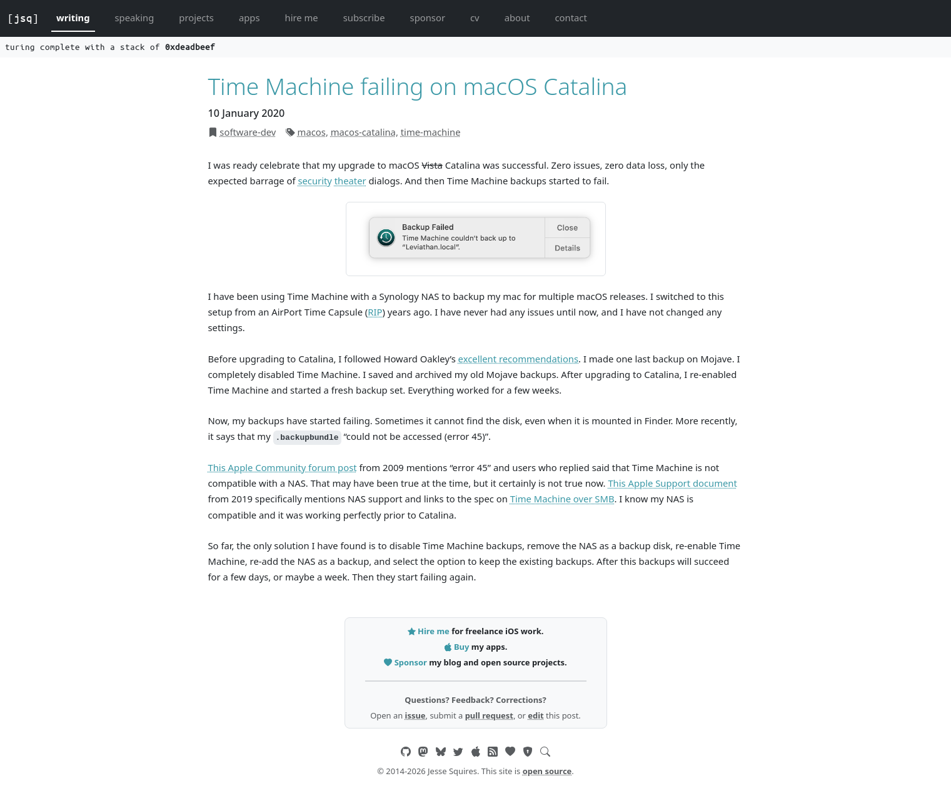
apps (249, 17)
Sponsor (406, 662)
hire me (301, 17)
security (315, 180)
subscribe (364, 17)
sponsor (427, 17)
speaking (134, 17)
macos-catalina (363, 132)
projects (196, 17)
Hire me (429, 631)
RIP (375, 312)
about (517, 17)
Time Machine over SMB (562, 498)
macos (312, 132)
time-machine (431, 132)
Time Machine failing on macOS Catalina (418, 86)
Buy (457, 646)
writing (73, 17)
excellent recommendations (518, 358)
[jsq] (23, 18)
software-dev (247, 132)
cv (475, 17)
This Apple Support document (672, 483)
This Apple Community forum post (282, 467)
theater (350, 180)
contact (570, 17)
